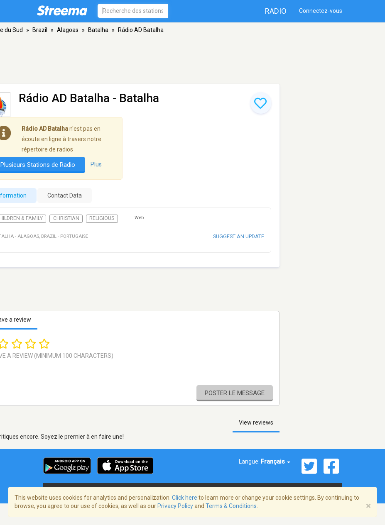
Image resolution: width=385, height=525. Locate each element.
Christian (66, 218)
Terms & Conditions (231, 506)
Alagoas (67, 30)
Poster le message (235, 393)
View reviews (256, 422)
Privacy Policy (175, 506)
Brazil (39, 30)
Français (275, 461)
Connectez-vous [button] (320, 10)
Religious (101, 218)
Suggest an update (238, 236)
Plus (96, 164)
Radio (276, 11)
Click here (184, 497)
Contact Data (64, 195)
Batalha (98, 30)
